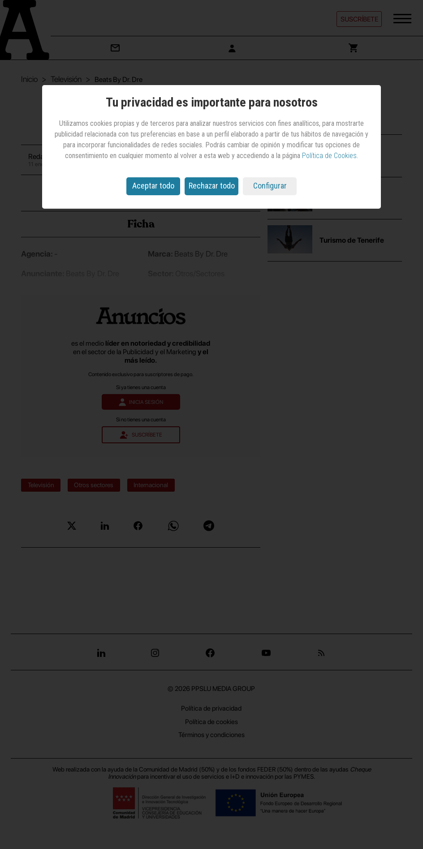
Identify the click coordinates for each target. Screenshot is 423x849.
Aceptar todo (153, 185)
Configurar (270, 185)
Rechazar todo (212, 185)
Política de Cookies (329, 155)
